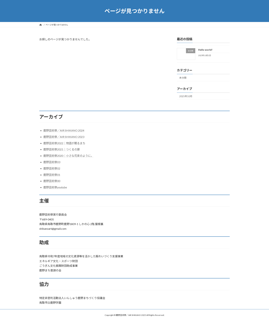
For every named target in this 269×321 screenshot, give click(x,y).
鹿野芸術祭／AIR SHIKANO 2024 (63, 130)
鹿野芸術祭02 (51, 168)
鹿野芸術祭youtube (55, 187)
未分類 (182, 77)
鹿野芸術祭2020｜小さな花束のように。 (68, 155)
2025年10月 (185, 96)
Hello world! (205, 49)
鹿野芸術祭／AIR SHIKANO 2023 (63, 136)
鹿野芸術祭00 (51, 180)
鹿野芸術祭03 (51, 162)
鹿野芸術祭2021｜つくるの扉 (61, 149)
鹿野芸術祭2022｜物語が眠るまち (64, 143)
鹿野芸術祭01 (51, 174)
